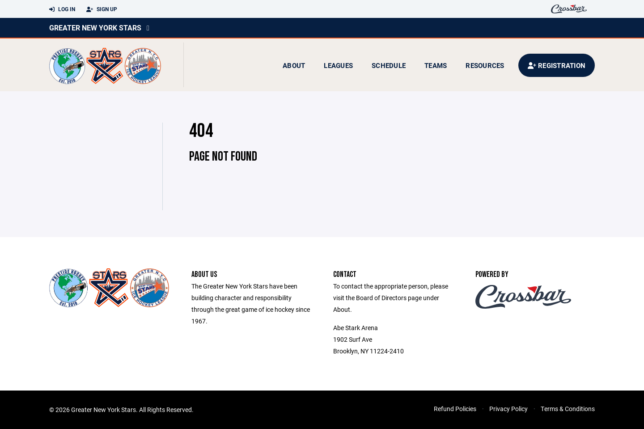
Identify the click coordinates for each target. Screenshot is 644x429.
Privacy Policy (508, 408)
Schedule (389, 65)
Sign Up (101, 9)
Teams (435, 65)
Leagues (338, 65)
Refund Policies (455, 408)
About (294, 65)
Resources (485, 65)
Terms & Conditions (568, 408)
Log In (62, 9)
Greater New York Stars (95, 27)
